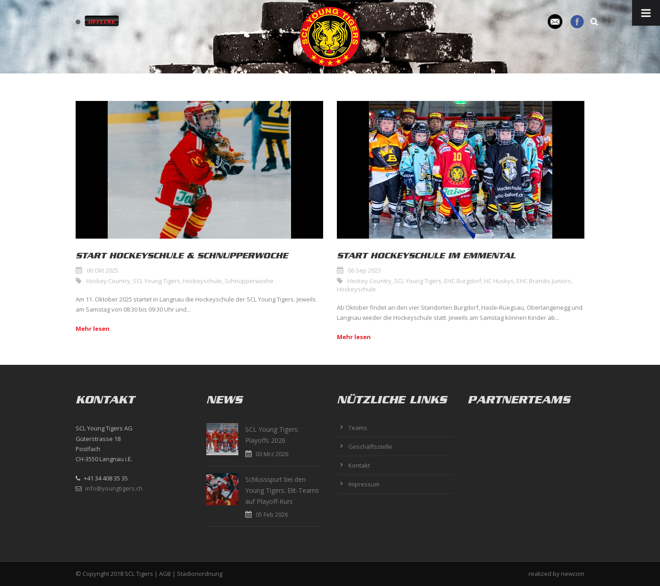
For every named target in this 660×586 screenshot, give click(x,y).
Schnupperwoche (249, 281)
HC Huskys (499, 281)
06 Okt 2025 (102, 270)
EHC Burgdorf (462, 281)
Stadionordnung (199, 573)
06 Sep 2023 (364, 270)
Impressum (364, 484)
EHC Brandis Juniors (544, 281)
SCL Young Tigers (156, 281)
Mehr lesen (93, 328)
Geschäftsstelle (370, 446)
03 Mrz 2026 (272, 454)
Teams (357, 428)
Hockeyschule (202, 281)
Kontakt (359, 465)
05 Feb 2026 (272, 514)
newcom (572, 573)
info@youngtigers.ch (114, 488)
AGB (165, 573)
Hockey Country (108, 281)
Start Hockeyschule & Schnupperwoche (182, 256)
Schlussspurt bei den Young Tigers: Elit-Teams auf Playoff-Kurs (282, 490)
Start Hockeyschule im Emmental (426, 256)
